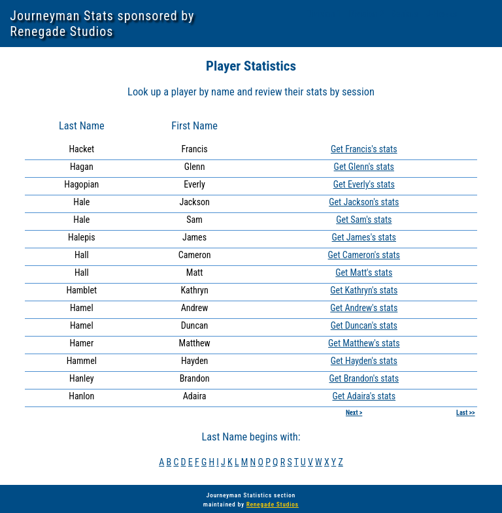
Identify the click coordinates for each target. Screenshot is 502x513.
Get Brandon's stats (364, 378)
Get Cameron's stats (364, 255)
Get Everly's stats (364, 184)
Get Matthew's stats (363, 343)
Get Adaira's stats (363, 396)
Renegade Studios (272, 504)
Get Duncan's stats (364, 325)
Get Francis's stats (364, 149)
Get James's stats (364, 237)
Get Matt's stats (363, 272)
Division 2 (367, 13)
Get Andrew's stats (363, 308)
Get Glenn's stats (364, 166)
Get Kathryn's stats (363, 290)
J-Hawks (441, 13)
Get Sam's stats (364, 219)
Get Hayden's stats (364, 361)
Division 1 (324, 13)
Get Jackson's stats (364, 202)
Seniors (405, 13)
